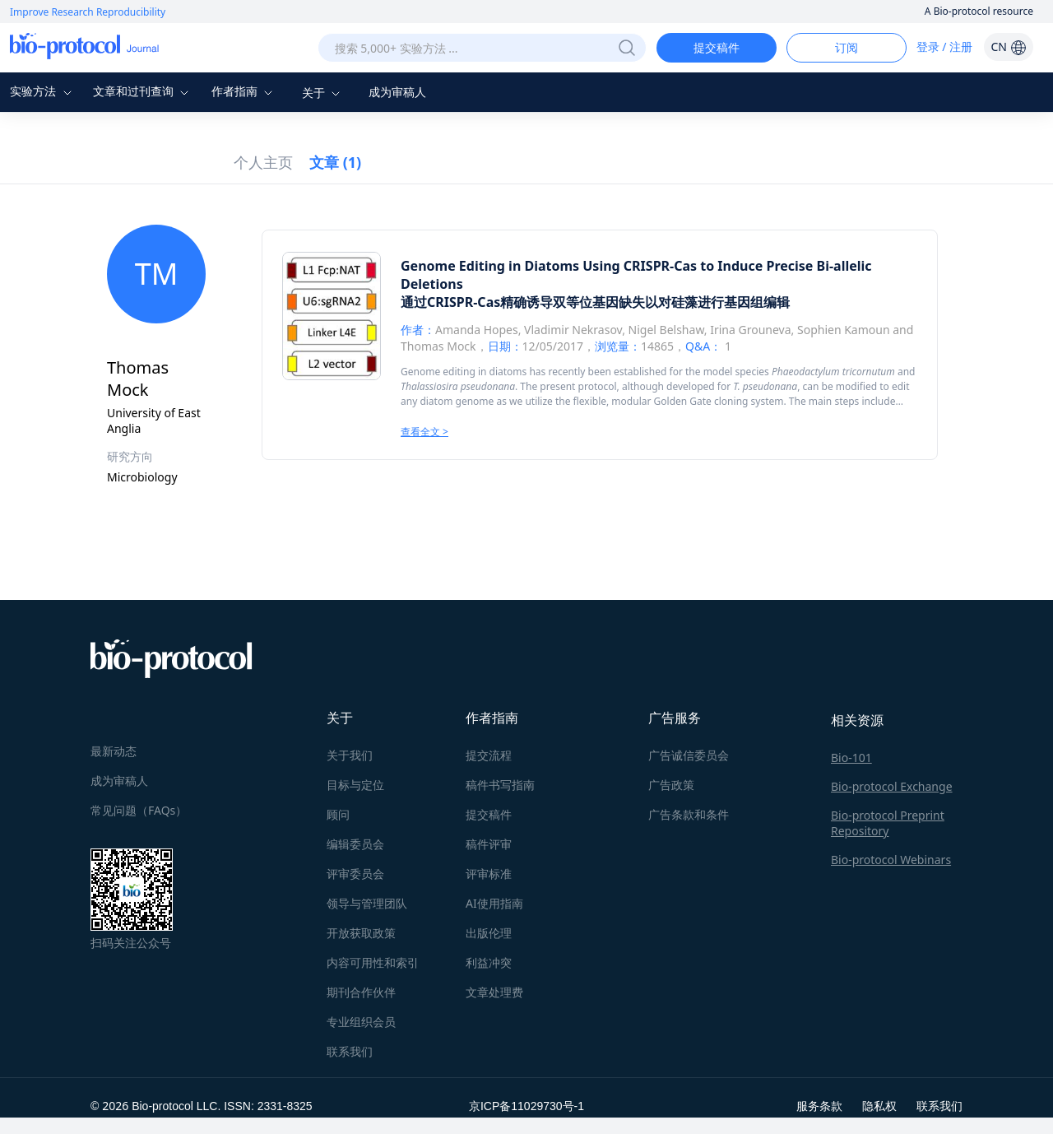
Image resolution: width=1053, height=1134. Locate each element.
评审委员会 (355, 873)
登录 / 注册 (944, 46)
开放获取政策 (361, 933)
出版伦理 (489, 933)
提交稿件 (716, 47)
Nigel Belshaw (666, 329)
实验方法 (43, 91)
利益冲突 (489, 962)
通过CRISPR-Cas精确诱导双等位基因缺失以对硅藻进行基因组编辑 (595, 302)
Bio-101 (851, 757)
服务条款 (819, 1105)
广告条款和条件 (688, 814)
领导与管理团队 (367, 903)
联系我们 (350, 1051)
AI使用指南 (494, 903)
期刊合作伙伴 (361, 992)
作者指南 (244, 91)
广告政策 (671, 784)
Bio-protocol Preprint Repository (887, 823)
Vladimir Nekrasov (573, 329)
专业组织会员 (361, 1021)
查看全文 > (424, 432)
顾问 (338, 814)
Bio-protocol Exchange (892, 786)
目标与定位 (355, 784)
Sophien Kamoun (843, 329)
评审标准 (489, 873)
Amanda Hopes (476, 329)
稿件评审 (489, 844)
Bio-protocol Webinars (891, 859)
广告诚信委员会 (688, 755)
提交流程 (489, 755)
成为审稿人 (397, 92)
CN (1008, 46)
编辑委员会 (355, 844)
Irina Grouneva (750, 329)
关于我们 (350, 755)
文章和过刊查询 (143, 91)
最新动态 (113, 751)
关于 (323, 92)
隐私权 (879, 1105)
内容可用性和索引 (373, 962)
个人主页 (263, 162)
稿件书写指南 (500, 784)
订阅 (846, 47)
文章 (335, 162)
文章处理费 (494, 992)
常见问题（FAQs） (138, 810)
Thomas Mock (438, 346)
